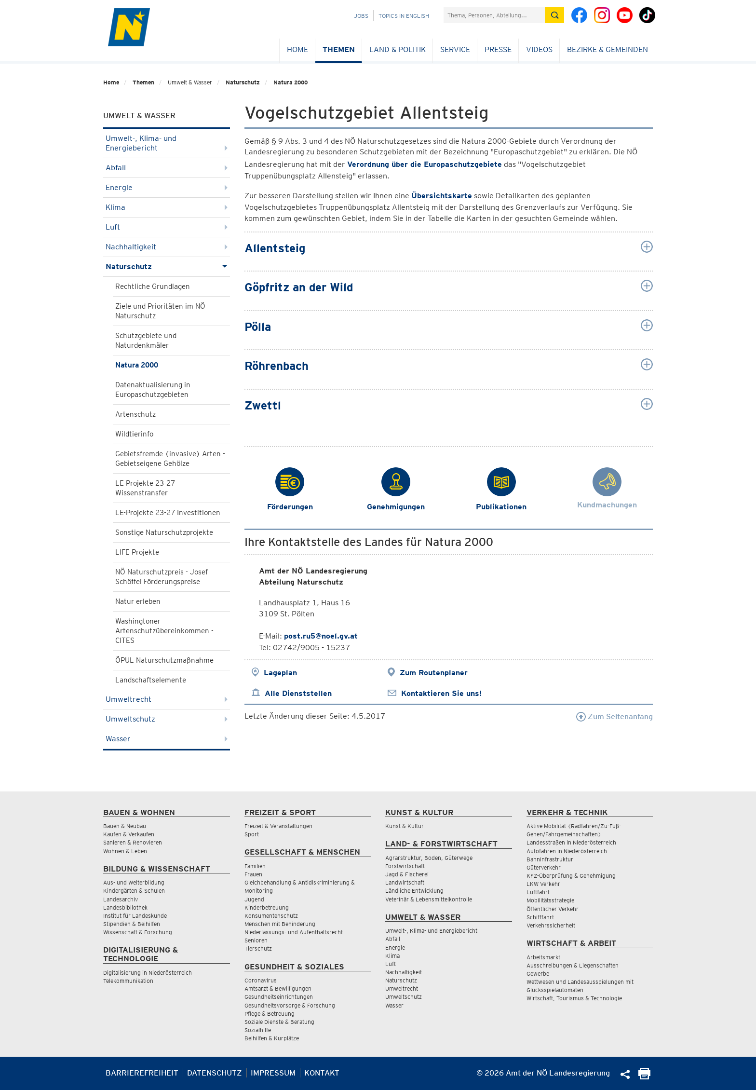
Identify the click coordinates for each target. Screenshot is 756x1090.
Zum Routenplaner (434, 672)
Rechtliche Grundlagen (152, 286)
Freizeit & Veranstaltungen (278, 826)
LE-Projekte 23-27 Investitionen (167, 512)
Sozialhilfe (257, 1030)
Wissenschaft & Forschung (137, 932)
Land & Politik (397, 49)
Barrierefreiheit (142, 1072)
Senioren (256, 940)
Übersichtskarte (441, 195)
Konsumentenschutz (271, 915)
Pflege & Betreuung (269, 1013)
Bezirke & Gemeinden (607, 49)
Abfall (167, 167)
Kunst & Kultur (404, 826)
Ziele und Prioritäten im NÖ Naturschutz (160, 311)
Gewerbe (537, 973)
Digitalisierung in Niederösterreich (147, 972)
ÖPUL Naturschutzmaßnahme (164, 660)
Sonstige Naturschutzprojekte (164, 532)
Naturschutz (243, 82)
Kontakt (321, 1072)
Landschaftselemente (150, 680)
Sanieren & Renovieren (132, 842)
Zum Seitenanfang (614, 716)
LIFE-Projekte (137, 552)
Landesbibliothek (125, 907)
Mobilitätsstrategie (550, 900)
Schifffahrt (540, 917)
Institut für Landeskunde (135, 915)
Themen (339, 49)
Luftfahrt (538, 892)
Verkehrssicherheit (550, 925)
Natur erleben (138, 601)
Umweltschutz (167, 718)
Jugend (254, 899)
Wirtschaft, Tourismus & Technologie (574, 998)
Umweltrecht (167, 699)
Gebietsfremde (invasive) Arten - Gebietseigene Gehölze (170, 459)
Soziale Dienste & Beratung (279, 1021)
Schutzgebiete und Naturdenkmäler (145, 340)
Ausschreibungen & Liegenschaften (572, 965)
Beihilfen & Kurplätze (271, 1038)
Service (455, 49)
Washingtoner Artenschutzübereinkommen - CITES (164, 631)
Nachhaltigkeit (167, 246)
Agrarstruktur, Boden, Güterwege (428, 857)
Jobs (361, 15)
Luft (167, 227)
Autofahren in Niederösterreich (566, 851)
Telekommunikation (128, 980)
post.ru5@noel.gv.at (321, 635)
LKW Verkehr (543, 883)
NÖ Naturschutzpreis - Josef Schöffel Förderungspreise (161, 577)
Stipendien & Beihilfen (131, 923)
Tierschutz (258, 948)
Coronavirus (260, 980)
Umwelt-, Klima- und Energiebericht (167, 143)
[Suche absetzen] (554, 15)
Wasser (167, 738)
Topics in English (403, 15)
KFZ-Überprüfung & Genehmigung (571, 875)
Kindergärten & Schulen (134, 890)
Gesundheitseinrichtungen (278, 996)
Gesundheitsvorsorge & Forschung (289, 1005)
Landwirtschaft (404, 882)
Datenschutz (214, 1072)
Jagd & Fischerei (407, 874)
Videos (539, 49)
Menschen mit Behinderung (279, 923)
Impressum (273, 1072)
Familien (255, 866)
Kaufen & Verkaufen (128, 834)
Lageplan (280, 672)
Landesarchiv (120, 899)
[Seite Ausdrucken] (644, 1076)
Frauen (253, 874)
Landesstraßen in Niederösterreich (571, 842)
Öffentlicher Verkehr (552, 909)
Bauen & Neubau (124, 826)
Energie (167, 187)
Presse (498, 49)
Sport (251, 834)
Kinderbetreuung (266, 907)
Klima (167, 207)
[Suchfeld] (494, 15)
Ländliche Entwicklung (414, 890)
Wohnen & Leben (125, 851)
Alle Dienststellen (298, 693)
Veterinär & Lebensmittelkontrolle (428, 899)
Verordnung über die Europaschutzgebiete (424, 164)
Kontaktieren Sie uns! (441, 693)
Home (297, 49)
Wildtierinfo (134, 434)
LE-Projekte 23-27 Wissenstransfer (145, 488)
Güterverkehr (543, 867)
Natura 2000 (290, 82)
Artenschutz (135, 414)
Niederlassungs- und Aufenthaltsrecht (293, 932)
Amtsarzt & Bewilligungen (277, 988)
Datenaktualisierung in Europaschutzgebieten (152, 390)
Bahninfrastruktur (549, 859)
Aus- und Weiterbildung (133, 882)
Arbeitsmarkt (543, 957)
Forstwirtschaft (405, 866)
